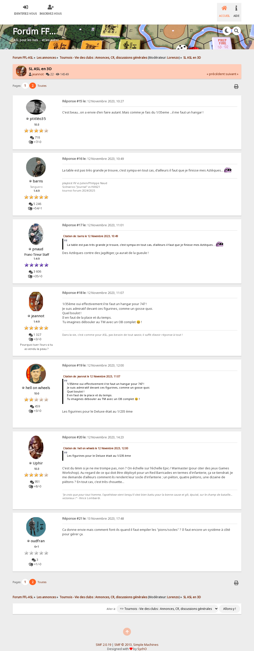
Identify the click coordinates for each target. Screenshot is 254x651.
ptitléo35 (38, 112)
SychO (142, 642)
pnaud (37, 242)
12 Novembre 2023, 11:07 (93, 286)
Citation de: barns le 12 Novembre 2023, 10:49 (90, 230)
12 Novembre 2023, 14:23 (93, 431)
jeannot (38, 68)
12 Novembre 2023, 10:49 (93, 152)
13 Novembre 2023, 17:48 (93, 512)
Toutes (41, 79)
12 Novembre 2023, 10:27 (93, 95)
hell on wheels (38, 381)
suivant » (231, 68)
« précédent (216, 68)
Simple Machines (146, 638)
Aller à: (111, 602)
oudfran (38, 534)
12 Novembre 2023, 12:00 (93, 359)
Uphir (38, 456)
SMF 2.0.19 (103, 638)
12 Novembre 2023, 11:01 (93, 219)
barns (38, 174)
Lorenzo (173, 51)
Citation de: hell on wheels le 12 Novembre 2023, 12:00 (95, 442)
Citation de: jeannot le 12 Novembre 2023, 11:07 (91, 370)
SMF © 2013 (123, 638)
